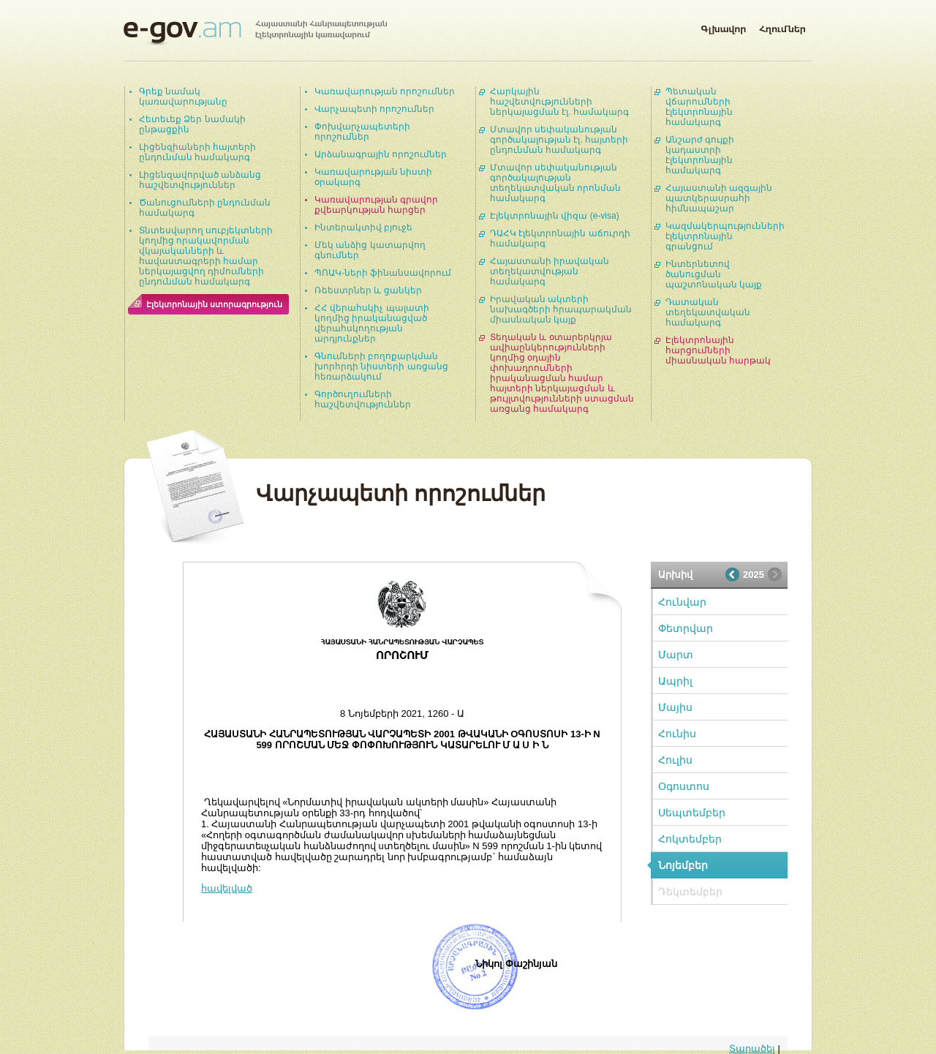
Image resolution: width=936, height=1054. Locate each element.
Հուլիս (675, 760)
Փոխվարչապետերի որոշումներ (362, 131)
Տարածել (752, 1048)
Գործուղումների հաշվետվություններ (362, 399)
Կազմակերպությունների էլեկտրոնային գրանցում (725, 236)
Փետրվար (685, 628)
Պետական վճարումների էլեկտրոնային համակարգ (699, 106)
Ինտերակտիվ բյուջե (363, 227)
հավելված (226, 888)
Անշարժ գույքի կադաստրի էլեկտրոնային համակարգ (699, 155)
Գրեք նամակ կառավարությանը (183, 96)
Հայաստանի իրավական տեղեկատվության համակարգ (549, 271)
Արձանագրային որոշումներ (380, 154)
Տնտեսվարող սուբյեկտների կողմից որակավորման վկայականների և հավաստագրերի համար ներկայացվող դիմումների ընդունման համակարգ (206, 256)
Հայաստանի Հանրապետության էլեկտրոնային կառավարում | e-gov (255, 33)
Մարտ (675, 654)
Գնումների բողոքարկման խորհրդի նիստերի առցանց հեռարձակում (381, 366)
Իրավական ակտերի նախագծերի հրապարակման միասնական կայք (561, 309)
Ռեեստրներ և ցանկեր (368, 290)
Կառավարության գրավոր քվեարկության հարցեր (376, 205)
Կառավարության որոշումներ (384, 91)
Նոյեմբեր (683, 865)
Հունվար (682, 602)
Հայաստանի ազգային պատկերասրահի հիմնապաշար (718, 198)
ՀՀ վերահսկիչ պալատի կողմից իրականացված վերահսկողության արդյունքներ (371, 323)
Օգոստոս (683, 786)
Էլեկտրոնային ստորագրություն (214, 304)
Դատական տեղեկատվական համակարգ (707, 312)
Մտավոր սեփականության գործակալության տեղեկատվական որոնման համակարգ (555, 182)
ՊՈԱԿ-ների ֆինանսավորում (382, 273)
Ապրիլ (675, 681)
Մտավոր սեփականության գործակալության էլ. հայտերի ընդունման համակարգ (559, 139)
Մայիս (675, 707)
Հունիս (677, 733)
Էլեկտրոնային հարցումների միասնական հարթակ (718, 350)
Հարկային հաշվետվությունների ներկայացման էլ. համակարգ (559, 101)
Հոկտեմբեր (690, 839)
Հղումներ (782, 26)
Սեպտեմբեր (691, 812)
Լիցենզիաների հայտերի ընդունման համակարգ (197, 152)
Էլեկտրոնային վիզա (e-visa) (554, 216)
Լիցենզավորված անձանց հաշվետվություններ (200, 180)
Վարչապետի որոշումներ (374, 109)
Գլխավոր (723, 26)
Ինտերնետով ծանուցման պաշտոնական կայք (713, 274)
